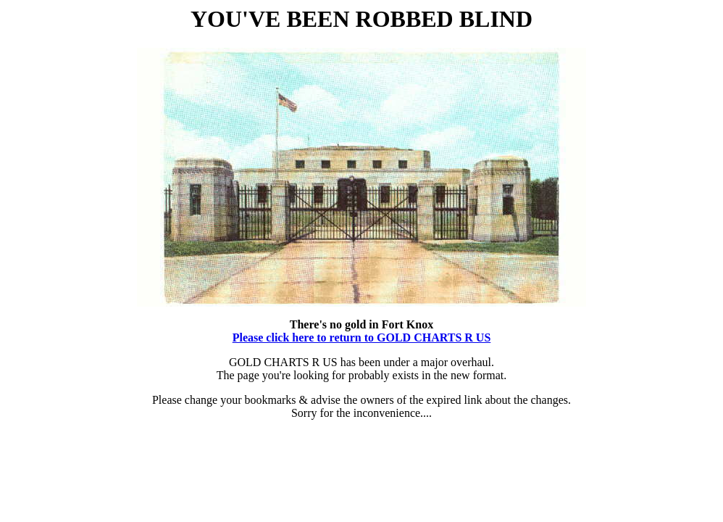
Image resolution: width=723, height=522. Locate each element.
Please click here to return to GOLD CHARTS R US (362, 337)
